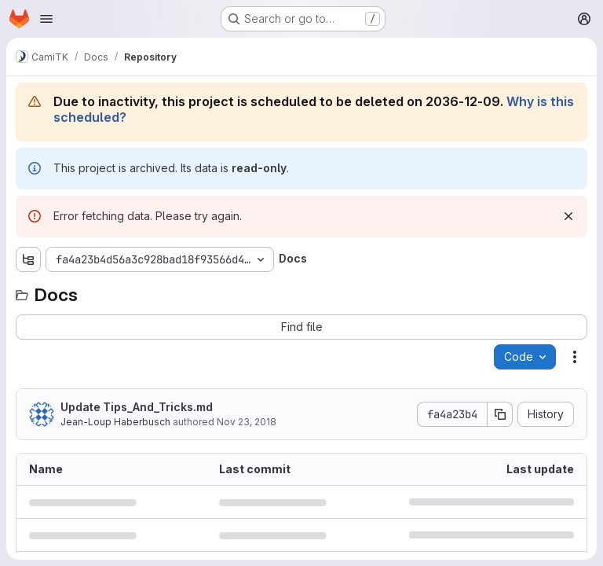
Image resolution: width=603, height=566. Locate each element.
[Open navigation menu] (46, 18)
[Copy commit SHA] (500, 414)
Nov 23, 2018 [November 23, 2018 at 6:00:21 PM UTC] (246, 422)
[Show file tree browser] (28, 259)
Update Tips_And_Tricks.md (136, 406)
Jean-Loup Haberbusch (115, 422)
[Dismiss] (568, 216)
